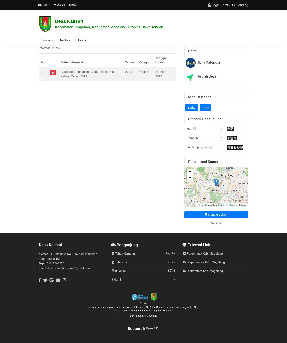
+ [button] (190, 172)
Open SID (150, 328)
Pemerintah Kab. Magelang (203, 253)
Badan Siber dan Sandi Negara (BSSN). (177, 307)
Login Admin (219, 5)
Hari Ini (117, 279)
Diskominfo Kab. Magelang (203, 271)
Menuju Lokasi (216, 214)
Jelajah (59, 4)
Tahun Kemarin (123, 253)
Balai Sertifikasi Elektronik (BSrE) (134, 307)
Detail (216, 223)
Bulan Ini (119, 271)
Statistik (74, 4)
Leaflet (202, 205)
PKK (80, 40)
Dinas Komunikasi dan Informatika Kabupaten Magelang (143, 310)
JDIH (43, 4)
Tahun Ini (119, 262)
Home (46, 40)
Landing (240, 5)
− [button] (190, 178)
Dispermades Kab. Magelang (204, 262)
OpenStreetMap (227, 205)
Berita (64, 40)
